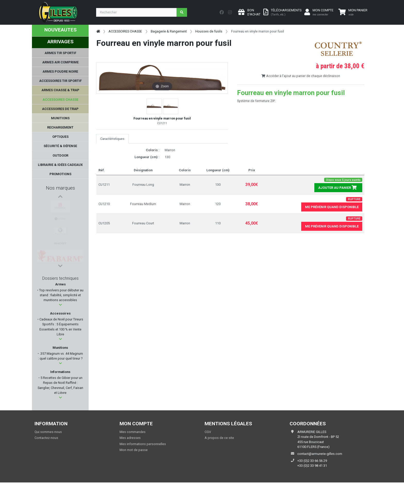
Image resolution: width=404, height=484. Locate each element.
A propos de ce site (219, 438)
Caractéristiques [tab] (112, 139)
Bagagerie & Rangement (169, 31)
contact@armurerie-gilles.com (319, 454)
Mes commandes (133, 432)
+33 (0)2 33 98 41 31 (312, 466)
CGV (208, 432)
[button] (60, 305)
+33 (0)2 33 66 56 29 (312, 461)
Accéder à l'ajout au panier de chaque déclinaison (300, 76)
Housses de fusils (208, 31)
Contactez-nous (46, 438)
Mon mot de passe (134, 450)
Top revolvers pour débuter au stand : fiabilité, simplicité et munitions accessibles (60, 295)
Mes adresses (130, 438)
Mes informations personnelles (143, 444)
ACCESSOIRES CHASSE (125, 31)
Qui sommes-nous (48, 432)
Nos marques (60, 188)
